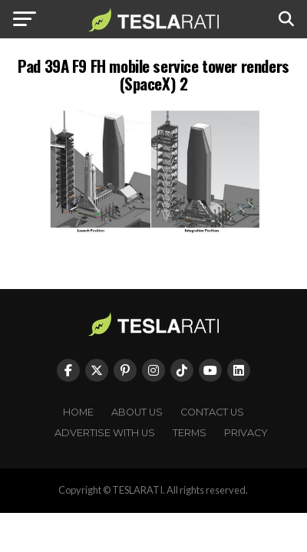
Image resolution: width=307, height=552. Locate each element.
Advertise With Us (104, 433)
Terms (189, 433)
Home (78, 412)
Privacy (246, 433)
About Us (137, 412)
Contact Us (212, 412)
